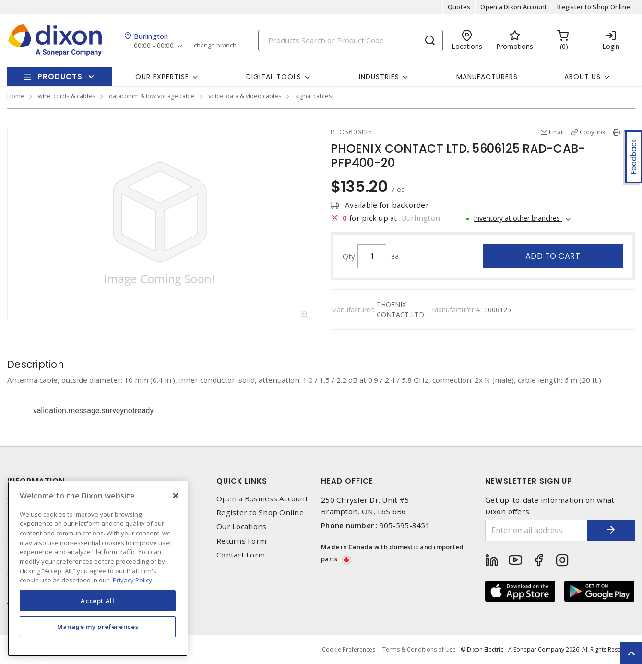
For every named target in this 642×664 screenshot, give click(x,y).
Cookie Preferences (348, 649)
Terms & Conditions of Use (419, 649)
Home (15, 96)
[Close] (175, 495)
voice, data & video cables (245, 96)
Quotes (459, 6)
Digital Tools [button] (273, 77)
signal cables (313, 96)
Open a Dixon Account (513, 6)
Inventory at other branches (518, 218)
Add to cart (553, 255)
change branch (215, 45)
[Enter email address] (536, 530)
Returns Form (241, 540)
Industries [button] (379, 77)
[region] (98, 568)
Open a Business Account (262, 498)
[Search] (350, 40)
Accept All (98, 600)
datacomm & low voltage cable (152, 96)
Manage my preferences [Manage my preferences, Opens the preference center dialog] (98, 626)
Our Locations (241, 526)
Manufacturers (487, 77)
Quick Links (241, 481)
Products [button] (60, 76)
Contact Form (240, 554)
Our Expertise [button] (162, 77)
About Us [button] (582, 77)
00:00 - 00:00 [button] (154, 46)
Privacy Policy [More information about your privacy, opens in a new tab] (132, 580)
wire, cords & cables (66, 96)
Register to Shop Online (593, 6)
